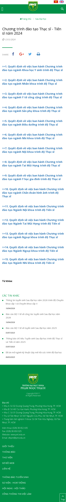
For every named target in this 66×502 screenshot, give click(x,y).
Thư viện (7, 457)
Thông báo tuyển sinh (15, 477)
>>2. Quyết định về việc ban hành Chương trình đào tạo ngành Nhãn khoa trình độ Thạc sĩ (32, 81)
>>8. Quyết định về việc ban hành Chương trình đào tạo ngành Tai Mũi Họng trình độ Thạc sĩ (32, 163)
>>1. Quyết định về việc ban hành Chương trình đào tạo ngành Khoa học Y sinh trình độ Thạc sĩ (32, 68)
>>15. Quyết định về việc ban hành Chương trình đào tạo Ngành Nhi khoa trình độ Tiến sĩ (33, 261)
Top (63, 497)
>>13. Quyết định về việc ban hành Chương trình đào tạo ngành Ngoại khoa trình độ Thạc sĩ (33, 235)
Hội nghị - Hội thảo (13, 488)
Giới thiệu (8, 446)
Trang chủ (25, 19)
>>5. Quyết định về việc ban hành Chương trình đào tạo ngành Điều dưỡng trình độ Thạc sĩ (32, 122)
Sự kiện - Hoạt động (14, 482)
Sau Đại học (40, 19)
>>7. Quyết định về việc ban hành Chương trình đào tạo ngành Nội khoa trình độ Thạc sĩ (32, 150)
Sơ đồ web (8, 463)
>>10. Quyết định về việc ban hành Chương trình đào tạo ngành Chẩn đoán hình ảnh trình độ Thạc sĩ (33, 192)
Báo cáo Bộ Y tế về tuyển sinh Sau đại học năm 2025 (31, 328)
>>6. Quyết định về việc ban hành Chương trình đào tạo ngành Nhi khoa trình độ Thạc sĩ (32, 136)
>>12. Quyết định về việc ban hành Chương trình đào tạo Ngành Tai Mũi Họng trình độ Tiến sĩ (33, 221)
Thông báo (8, 451)
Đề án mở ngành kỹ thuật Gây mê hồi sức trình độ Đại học (34, 352)
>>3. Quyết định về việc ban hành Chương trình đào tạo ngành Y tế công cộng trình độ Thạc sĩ (32, 95)
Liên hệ (6, 468)
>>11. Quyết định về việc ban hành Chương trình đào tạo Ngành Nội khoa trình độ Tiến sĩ (33, 208)
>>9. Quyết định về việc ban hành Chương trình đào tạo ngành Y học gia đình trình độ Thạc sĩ (32, 177)
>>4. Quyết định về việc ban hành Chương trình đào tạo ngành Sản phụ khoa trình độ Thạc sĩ (32, 109)
